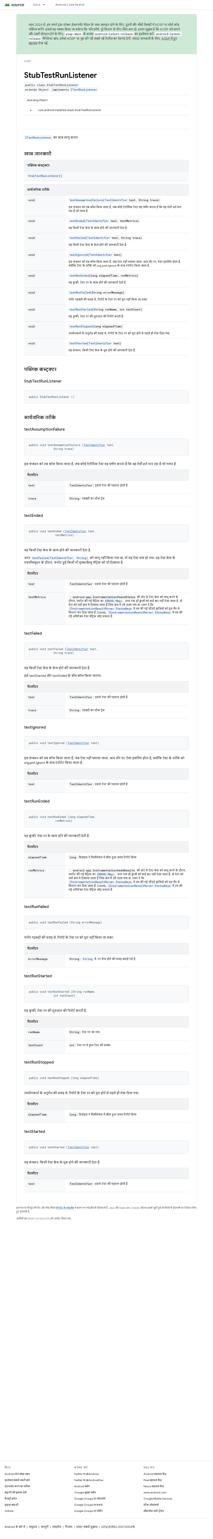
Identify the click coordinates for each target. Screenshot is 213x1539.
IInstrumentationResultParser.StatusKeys (100, 608)
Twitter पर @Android (86, 1474)
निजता (68, 1526)
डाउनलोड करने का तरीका (17, 1486)
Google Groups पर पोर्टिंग (88, 1511)
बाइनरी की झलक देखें (15, 1492)
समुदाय (33, 1526)
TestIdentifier (116, 200)
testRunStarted (80, 309)
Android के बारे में (15, 1526)
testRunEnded (79, 275)
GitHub (9, 1511)
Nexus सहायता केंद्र (154, 1486)
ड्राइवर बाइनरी (11, 1504)
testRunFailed (79, 292)
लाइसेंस (56, 1526)
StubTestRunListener (43, 176)
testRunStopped (81, 326)
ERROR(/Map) (114, 601)
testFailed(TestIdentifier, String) (60, 558)
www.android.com (155, 1492)
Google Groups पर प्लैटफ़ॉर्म (89, 1498)
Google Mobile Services (158, 1498)
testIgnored (78, 255)
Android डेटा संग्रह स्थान (17, 1474)
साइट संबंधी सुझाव (86, 1526)
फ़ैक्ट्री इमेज (11, 1498)
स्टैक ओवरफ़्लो (151, 1504)
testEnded (76, 221)
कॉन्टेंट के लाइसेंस (65, 1207)
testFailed (77, 238)
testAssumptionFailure (86, 200)
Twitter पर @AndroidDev (88, 1480)
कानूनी (44, 1526)
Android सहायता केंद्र (155, 1474)
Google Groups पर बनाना (88, 1504)
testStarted (78, 343)
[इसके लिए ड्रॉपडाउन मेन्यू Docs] (45, 4)
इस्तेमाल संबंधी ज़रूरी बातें (17, 1480)
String (88, 959)
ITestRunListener (84, 89)
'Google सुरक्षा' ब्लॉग (85, 1492)
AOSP (27, 61)
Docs (36, 4)
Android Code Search (70, 4)
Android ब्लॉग (82, 1486)
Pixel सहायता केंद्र (153, 1480)
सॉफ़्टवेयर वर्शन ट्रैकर (154, 1511)
